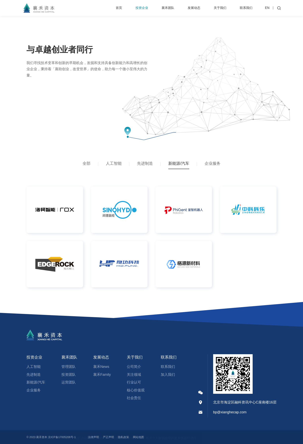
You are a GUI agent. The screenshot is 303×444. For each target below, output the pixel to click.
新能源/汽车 (35, 382)
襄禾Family (102, 375)
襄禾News (101, 367)
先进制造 (33, 375)
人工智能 (33, 367)
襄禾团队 (168, 7)
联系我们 (246, 7)
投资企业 (142, 7)
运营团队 (68, 382)
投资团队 (68, 375)
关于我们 (220, 7)
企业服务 (33, 390)
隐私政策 (123, 437)
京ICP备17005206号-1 (62, 437)
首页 (119, 7)
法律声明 (93, 437)
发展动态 (194, 7)
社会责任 (134, 398)
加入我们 (168, 375)
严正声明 (108, 437)
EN (267, 7)
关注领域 (134, 375)
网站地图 (138, 437)
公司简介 (134, 367)
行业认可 (134, 382)
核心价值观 (136, 390)
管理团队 (68, 367)
